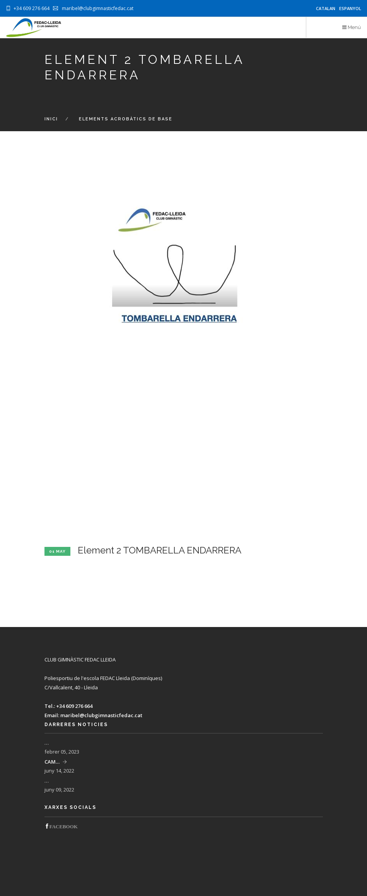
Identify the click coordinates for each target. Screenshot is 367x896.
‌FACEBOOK (64, 826)
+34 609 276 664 (74, 705)
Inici (51, 119)
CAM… (52, 761)
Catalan (325, 8)
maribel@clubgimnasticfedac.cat (101, 715)
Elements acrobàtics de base (125, 119)
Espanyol (350, 8)
